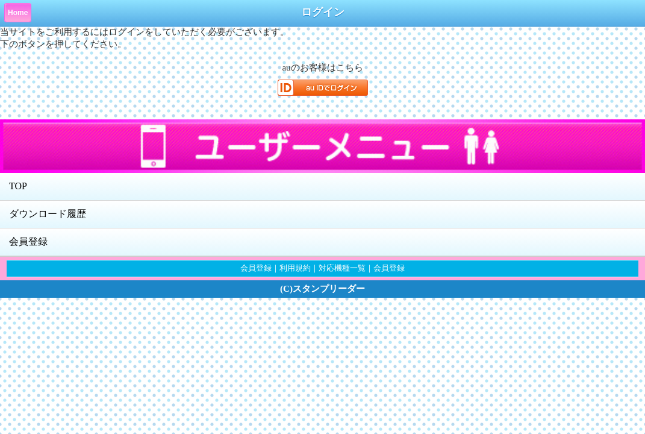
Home (18, 12)
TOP (18, 186)
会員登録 (28, 241)
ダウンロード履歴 (47, 214)
